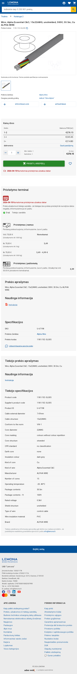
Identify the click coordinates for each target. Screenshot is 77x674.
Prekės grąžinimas (52, 618)
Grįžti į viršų (38, 549)
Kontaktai (8, 632)
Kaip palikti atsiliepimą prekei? (17, 608)
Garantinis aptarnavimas (55, 622)
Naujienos (8, 622)
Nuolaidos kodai (51, 639)
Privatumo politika (52, 629)
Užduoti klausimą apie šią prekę (19, 346)
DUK (46, 645)
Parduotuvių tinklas (12, 635)
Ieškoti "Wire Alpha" (46, 98)
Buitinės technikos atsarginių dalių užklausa (22, 615)
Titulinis (4, 16)
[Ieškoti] (73, 9)
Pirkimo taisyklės (51, 635)
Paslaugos (8, 625)
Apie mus (8, 629)
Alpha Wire (43, 95)
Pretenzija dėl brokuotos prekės (58, 625)
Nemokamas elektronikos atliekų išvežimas (22, 618)
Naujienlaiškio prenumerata (56, 642)
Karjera (7, 642)
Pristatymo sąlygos (52, 615)
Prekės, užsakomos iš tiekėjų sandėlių (20, 612)
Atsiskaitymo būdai (52, 612)
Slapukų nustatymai (53, 649)
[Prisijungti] (64, 3)
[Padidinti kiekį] (5, 152)
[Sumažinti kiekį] (18, 152)
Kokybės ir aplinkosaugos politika (58, 632)
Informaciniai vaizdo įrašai (15, 639)
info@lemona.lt (49, 531)
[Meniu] (3, 3)
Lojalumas (8, 645)
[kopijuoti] (27, 28)
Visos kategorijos (11, 649)
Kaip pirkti (48, 608)
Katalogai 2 (18, 16)
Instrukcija (13, 305)
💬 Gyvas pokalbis (52, 655)
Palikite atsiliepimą (52, 652)
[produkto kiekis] (12, 152)
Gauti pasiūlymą (66, 146)
